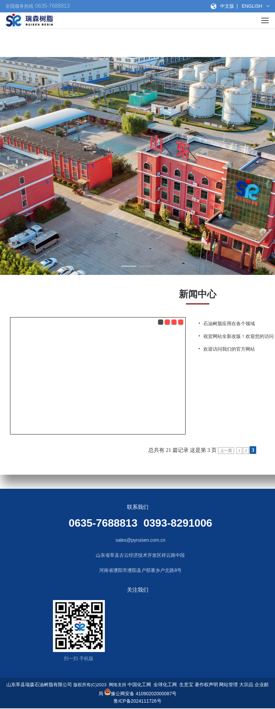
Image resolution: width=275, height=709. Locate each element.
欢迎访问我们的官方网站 (229, 349)
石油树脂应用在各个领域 (229, 323)
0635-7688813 (51, 6)
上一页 (226, 450)
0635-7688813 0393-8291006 (140, 523)
